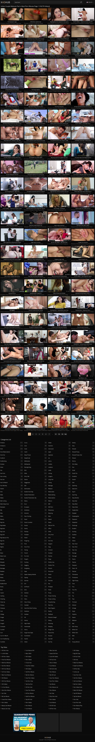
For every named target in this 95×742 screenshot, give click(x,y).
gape (16, 142)
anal (31, 40)
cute (65, 210)
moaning (50, 74)
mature (59, 501)
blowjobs (79, 261)
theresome (83, 574)
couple (2, 40)
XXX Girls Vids (53, 669)
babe (86, 294)
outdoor (19, 74)
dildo (81, 210)
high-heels (35, 623)
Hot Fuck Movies (78, 681)
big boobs (91, 125)
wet (83, 623)
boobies (11, 571)
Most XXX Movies (78, 690)
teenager (87, 23)
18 (16, 40)
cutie (40, 142)
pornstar (59, 580)
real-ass (59, 605)
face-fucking (35, 516)
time (83, 583)
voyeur (83, 617)
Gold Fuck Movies (30, 696)
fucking (83, 40)
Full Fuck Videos (6, 672)
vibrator (83, 605)
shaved (19, 125)
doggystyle (7, 345)
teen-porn (83, 547)
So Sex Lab (76, 672)
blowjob (8, 23)
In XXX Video (5, 653)
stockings (83, 525)
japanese (63, 379)
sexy (54, 40)
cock (92, 413)
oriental (59, 550)
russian (40, 91)
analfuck (11, 458)
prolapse (59, 587)
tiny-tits (83, 590)
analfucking (11, 461)
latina (32, 261)
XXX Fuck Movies (6, 669)
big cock (50, 40)
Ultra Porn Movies (6, 690)
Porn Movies (29, 705)
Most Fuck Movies (78, 663)
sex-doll (59, 639)
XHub (5, 2)
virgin (67, 91)
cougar (11, 617)
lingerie (59, 476)
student (83, 528)
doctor (35, 479)
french (35, 553)
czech (35, 452)
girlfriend (35, 587)
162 (59, 434)
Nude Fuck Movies (78, 666)
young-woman (83, 642)
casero (11, 593)
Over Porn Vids (77, 675)
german (35, 580)
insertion (59, 446)
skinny (34, 40)
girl (22, 311)
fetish (43, 176)
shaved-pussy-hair (83, 455)
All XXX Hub (53, 705)
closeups (11, 608)
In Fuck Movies (5, 687)
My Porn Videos (77, 684)
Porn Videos (5, 702)
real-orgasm (59, 608)
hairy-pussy (35, 602)
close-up (11, 602)
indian (50, 159)
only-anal (59, 534)
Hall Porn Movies (30, 672)
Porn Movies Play (78, 705)
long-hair (59, 479)
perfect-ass (59, 562)
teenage (83, 553)
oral (68, 23)
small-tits (83, 473)
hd (53, 159)
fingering (37, 23)
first (92, 91)
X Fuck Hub (28, 663)
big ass (92, 23)
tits (13, 91)
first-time (35, 547)
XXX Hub (76, 659)
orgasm (45, 57)
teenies (83, 562)
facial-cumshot (35, 522)
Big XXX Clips (77, 653)
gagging (20, 142)
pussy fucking (85, 244)
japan (59, 452)
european (35, 507)
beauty (11, 519)
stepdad (83, 513)
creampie (11, 626)
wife (10, 74)
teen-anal (83, 544)
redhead (59, 614)
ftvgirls (35, 559)
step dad (44, 74)
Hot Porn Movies (6, 666)
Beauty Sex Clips (6, 708)
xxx (83, 639)
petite (88, 40)
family (26, 74)
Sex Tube (52, 693)
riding (87, 74)
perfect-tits (59, 565)
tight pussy (18, 23)
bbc (57, 40)
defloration (45, 430)
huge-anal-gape (35, 632)
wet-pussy (83, 626)
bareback (11, 507)
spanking (77, 379)
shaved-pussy (83, 452)
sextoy (83, 443)
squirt (83, 492)
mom (39, 74)
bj (11, 550)
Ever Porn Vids (77, 702)
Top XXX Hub (29, 699)
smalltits (83, 476)
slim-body (83, 464)
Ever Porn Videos (54, 681)
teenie (41, 23)
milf (49, 23)
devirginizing (35, 467)
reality (31, 430)
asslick (11, 488)
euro (35, 504)
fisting (35, 550)
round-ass (59, 632)
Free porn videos (30, 666)
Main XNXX (28, 653)
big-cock (11, 531)
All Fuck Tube (77, 656)
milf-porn (59, 507)
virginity (39, 430)
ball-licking (11, 501)
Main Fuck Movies (6, 675)
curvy (35, 443)
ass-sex (11, 479)
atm (11, 492)
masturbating (59, 495)
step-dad (83, 501)
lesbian (59, 464)
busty (11, 587)
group (61, 396)
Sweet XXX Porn (54, 653)
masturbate (37, 261)
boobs (11, 574)
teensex (37, 345)
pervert (63, 277)
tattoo (76, 142)
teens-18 (83, 568)
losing (59, 482)
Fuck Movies (29, 708)
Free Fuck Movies (6, 659)
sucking (83, 531)
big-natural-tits (11, 538)
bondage (11, 568)
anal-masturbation (11, 452)
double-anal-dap (35, 492)
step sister (18, 244)
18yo (68, 345)
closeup (8, 57)
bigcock (11, 544)
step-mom (83, 504)
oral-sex (59, 541)
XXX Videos (4, 684)
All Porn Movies (30, 693)
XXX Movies (5, 678)
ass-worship (11, 485)
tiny (83, 587)
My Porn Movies (30, 675)
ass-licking (11, 476)
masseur (59, 488)
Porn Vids (76, 699)
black (68, 40)
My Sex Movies (5, 696)
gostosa (35, 593)
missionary (59, 510)
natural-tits (59, 525)
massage (59, 485)
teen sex (42, 345)
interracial (44, 227)
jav (59, 458)
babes (11, 498)
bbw (11, 513)
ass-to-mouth (11, 482)
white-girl (83, 629)
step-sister (83, 507)
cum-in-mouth (11, 636)
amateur (27, 23)
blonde (87, 227)
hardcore (3, 23)
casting (11, 596)
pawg (60, 40)
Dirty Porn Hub (53, 696)
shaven (83, 458)
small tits (68, 142)
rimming (59, 623)
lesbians (59, 467)
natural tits (63, 23)
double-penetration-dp (35, 498)
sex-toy (59, 642)
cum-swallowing (11, 639)
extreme (18, 261)
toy (92, 210)
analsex (11, 464)
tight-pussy (83, 580)
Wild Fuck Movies (6, 663)
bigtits (11, 547)
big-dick (11, 534)
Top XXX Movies (77, 693)
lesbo (59, 470)
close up (13, 57)
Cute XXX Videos (54, 656)
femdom (35, 176)
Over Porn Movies (30, 690)
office (59, 528)
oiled (59, 531)
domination (35, 488)
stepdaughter (83, 516)
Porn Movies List (54, 687)
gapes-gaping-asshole (35, 574)
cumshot (8, 108)
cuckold (11, 629)
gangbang (61, 210)
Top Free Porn (29, 684)
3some (63, 91)
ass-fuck (11, 473)
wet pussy (91, 244)
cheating (14, 74)
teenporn (32, 345)
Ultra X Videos (53, 663)
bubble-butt (11, 583)
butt (91, 227)
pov (59, 583)
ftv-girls (35, 556)
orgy (59, 547)
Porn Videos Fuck (78, 687)
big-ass (11, 522)
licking (59, 473)
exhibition (35, 510)
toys (83, 599)
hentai (35, 620)
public (39, 176)
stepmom (83, 519)
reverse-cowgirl (59, 617)
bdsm (31, 176)
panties (59, 556)
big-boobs (11, 525)
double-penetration (35, 495)
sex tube (4, 693)
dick (35, 470)
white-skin (83, 632)
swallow (83, 534)
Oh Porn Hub (29, 687)
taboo (30, 74)
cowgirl (13, 193)
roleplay (59, 626)
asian (39, 125)
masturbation (59, 498)
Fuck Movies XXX (30, 650)
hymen (68, 125)
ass (15, 125)
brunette (13, 23)
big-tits (11, 541)
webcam (83, 620)
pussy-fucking (59, 596)
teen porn (88, 91)
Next (66, 434)
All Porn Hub (53, 708)
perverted (59, 571)
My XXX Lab (53, 675)
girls (35, 590)
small (83, 470)
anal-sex (11, 455)
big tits (53, 23)
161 (56, 434)
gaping (35, 577)
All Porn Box (77, 669)
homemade (40, 57)
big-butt (11, 528)
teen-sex (83, 550)
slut (83, 467)
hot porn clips (29, 681)
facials (35, 525)
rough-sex (59, 629)
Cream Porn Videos (6, 699)
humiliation (35, 636)
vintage (20, 91)
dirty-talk (35, 476)
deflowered (35, 464)
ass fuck (87, 108)
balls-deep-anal (11, 504)
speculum (83, 488)
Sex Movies (52, 684)
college (11, 614)
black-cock (11, 556)
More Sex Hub (53, 650)
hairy (16, 91)
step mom (35, 74)
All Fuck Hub (53, 659)
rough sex (59, 74)
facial (21, 193)
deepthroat (32, 108)
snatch (83, 479)
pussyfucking (59, 602)
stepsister (12, 244)
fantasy (35, 531)
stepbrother (83, 510)
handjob (63, 311)
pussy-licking (59, 599)
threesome (81, 23)
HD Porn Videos (6, 656)
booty (11, 577)
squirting (33, 311)
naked (59, 519)
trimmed (18, 57)
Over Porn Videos (30, 678)
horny (35, 629)
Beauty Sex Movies (6, 705)
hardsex (79, 244)
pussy (66, 159)
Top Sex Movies (77, 696)
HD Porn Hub (5, 650)
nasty (59, 522)
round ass (90, 57)
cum (93, 176)
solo (83, 482)
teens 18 (38, 311)
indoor (59, 443)
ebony (14, 176)
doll (35, 485)
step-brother (83, 498)
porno (59, 577)
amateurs (11, 446)
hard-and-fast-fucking (35, 608)
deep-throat (35, 455)
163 (62, 434)
